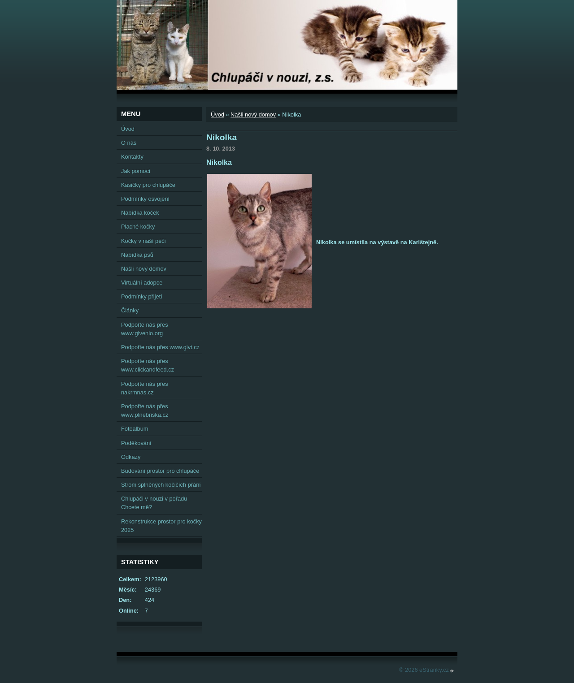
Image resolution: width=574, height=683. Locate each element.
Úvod (217, 114)
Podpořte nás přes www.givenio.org (144, 329)
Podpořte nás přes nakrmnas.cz (144, 388)
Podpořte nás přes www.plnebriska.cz (144, 410)
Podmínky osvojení (145, 198)
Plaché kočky (138, 226)
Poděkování (136, 443)
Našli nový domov (253, 114)
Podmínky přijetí (141, 296)
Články (130, 310)
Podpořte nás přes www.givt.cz (160, 347)
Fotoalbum (134, 428)
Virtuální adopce (141, 282)
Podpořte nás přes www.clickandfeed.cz (147, 365)
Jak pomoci (135, 171)
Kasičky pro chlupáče (148, 185)
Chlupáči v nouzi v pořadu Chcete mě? (154, 502)
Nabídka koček (140, 212)
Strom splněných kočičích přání (161, 484)
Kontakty (132, 156)
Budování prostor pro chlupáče (160, 470)
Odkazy (130, 457)
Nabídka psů (137, 254)
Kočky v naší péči (143, 241)
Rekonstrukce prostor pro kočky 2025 (161, 525)
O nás (128, 142)
